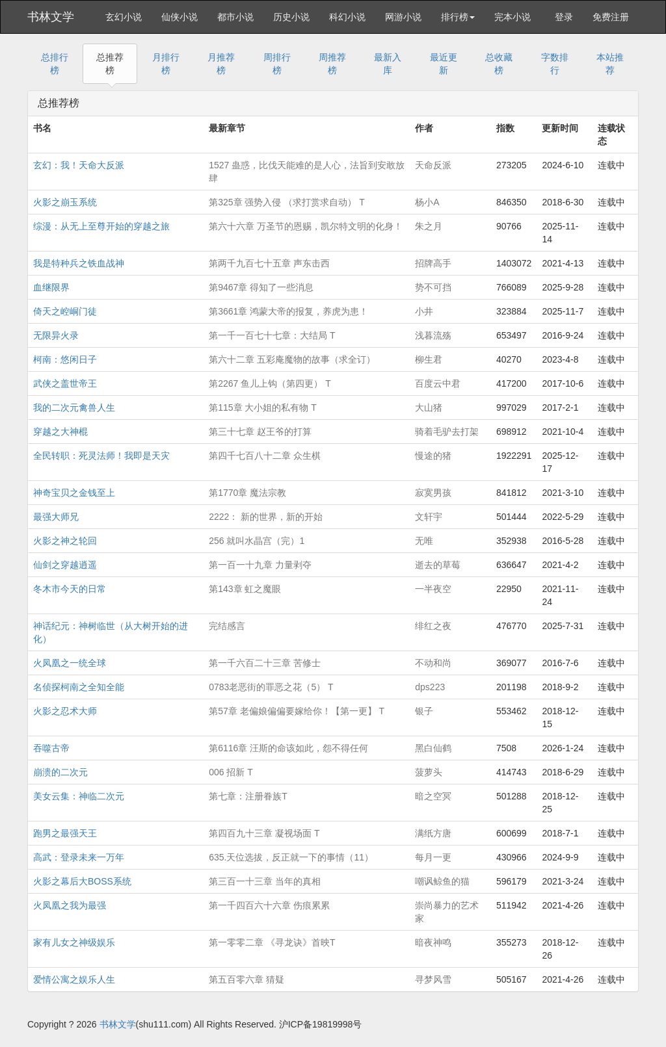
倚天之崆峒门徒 (65, 311)
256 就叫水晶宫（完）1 (256, 541)
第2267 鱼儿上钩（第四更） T (269, 383)
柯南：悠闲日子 (65, 359)
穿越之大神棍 (60, 431)
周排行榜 (277, 63)
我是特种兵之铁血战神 (78, 263)
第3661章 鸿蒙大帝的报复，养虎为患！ (288, 311)
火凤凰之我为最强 (69, 905)
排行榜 (458, 17)
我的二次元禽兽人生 (74, 407)
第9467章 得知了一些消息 (261, 287)
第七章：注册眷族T (248, 796)
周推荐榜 (332, 63)
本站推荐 (610, 63)
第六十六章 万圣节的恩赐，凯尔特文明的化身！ (306, 226)
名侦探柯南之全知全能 (78, 687)
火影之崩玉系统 (65, 202)
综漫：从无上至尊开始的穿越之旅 (101, 226)
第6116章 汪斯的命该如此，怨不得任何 (288, 748)
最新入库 (387, 63)
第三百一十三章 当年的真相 (265, 881)
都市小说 (235, 17)
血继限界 (51, 287)
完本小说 (512, 17)
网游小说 (403, 17)
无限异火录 (56, 335)
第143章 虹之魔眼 (245, 589)
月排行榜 (166, 63)
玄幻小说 (123, 17)
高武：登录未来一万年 (78, 857)
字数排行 (554, 63)
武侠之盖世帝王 (65, 383)
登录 (564, 17)
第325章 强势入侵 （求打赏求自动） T (287, 202)
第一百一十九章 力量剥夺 (260, 565)
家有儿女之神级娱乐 (74, 942)
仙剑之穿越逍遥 (65, 565)
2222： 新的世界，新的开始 (266, 516)
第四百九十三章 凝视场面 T (264, 833)
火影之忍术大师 (65, 711)
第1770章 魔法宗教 (247, 492)
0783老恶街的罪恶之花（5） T (271, 687)
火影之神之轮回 (65, 541)
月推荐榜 (221, 63)
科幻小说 (347, 17)
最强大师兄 (56, 516)
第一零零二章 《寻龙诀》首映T (272, 942)
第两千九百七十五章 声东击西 (269, 263)
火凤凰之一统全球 (69, 663)
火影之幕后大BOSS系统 (82, 881)
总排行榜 (54, 63)
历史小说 (291, 17)
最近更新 (443, 63)
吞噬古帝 (51, 748)
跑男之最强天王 (65, 833)
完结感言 (227, 626)
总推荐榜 (110, 63)
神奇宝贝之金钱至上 (74, 492)
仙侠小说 (179, 17)
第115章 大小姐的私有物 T (263, 407)
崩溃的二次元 (60, 772)
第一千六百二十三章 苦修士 (265, 663)
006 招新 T (231, 772)
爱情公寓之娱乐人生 (74, 979)
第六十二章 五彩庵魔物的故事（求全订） (292, 359)
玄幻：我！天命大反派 (78, 165)
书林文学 (50, 16)
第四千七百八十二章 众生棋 (265, 455)
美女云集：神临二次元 (78, 796)
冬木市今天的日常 (69, 589)
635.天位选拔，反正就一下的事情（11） (291, 857)
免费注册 (611, 17)
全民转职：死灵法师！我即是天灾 (101, 455)
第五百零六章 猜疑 (246, 979)
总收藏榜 (499, 63)
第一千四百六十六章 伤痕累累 (269, 905)
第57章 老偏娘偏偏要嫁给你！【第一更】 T (296, 711)
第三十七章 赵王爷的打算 (260, 431)
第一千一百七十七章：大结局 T (272, 335)
